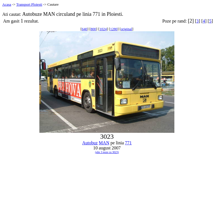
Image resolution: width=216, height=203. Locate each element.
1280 (113, 29)
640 (84, 29)
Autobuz (90, 142)
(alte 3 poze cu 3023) (107, 152)
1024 (103, 29)
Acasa (6, 4)
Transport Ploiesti (29, 4)
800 (93, 29)
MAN (104, 142)
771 (128, 142)
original (126, 29)
